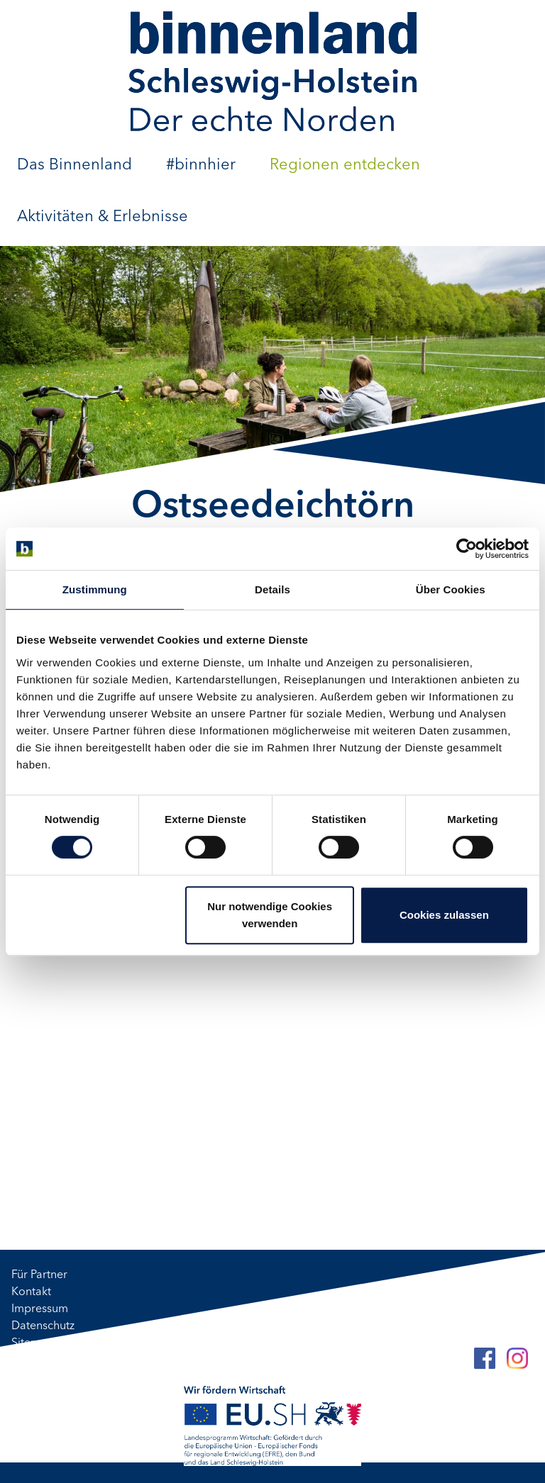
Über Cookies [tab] (450, 589)
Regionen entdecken (345, 165)
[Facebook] (484, 1358)
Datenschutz (43, 1326)
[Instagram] (517, 1358)
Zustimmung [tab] (94, 589)
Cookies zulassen (444, 915)
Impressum (39, 1309)
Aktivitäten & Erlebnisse (102, 217)
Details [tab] (272, 589)
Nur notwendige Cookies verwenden (269, 914)
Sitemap (32, 1343)
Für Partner (39, 1275)
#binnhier (201, 165)
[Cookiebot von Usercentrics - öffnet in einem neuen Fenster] (466, 548)
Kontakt (31, 1292)
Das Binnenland (74, 165)
